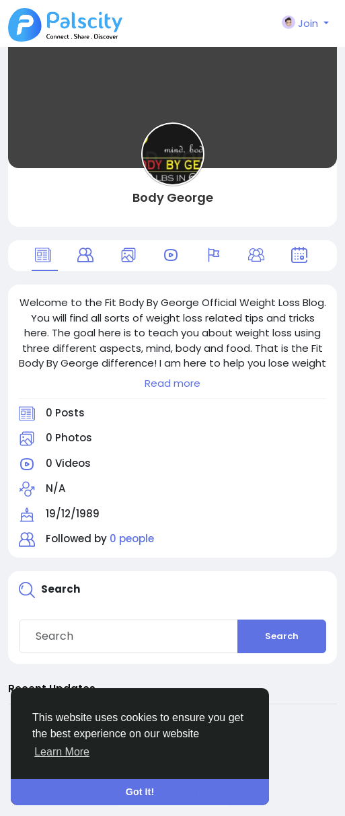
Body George (172, 197)
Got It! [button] (140, 791)
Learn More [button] (61, 751)
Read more (172, 383)
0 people (132, 538)
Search (282, 636)
